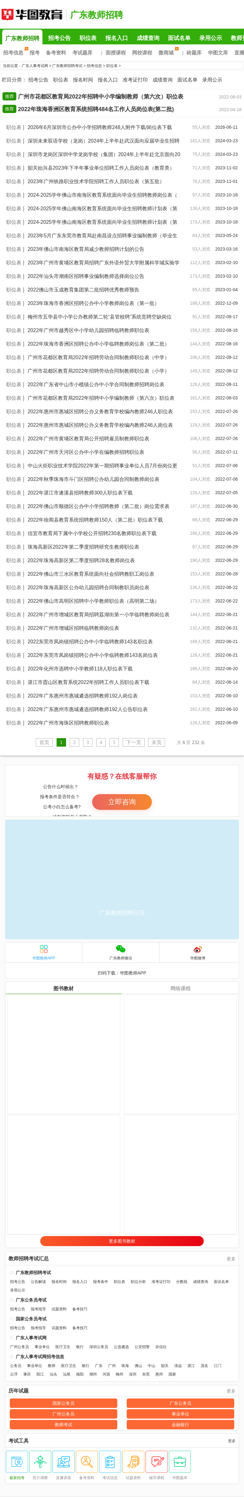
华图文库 (218, 52)
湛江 (191, 1366)
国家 (172, 1374)
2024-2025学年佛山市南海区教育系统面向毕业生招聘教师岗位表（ (103, 195)
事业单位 (42, 1347)
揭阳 (80, 1374)
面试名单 (179, 38)
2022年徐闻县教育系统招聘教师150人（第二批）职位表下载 (95, 520)
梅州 (119, 1374)
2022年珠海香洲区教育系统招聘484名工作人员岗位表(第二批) (96, 109)
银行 (80, 1347)
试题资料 (59, 1309)
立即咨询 (122, 802)
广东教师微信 (120, 952)
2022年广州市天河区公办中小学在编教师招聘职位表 (86, 452)
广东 (99, 1366)
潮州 (93, 1374)
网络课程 (180, 988)
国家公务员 (64, 1403)
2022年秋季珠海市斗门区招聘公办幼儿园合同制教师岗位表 (94, 479)
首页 (44, 742)
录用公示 (210, 38)
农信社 (161, 1347)
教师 (51, 1366)
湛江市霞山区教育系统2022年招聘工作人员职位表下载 (89, 682)
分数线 (181, 1282)
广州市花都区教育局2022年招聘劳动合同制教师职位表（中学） (99, 357)
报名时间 (83, 79)
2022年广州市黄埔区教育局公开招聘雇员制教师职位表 (89, 438)
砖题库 (194, 52)
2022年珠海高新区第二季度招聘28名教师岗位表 (81, 560)
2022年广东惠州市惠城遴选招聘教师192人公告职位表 (88, 709)
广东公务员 (180, 1403)
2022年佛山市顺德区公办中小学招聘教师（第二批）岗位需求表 (99, 506)
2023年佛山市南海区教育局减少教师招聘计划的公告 (86, 249)
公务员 (15, 1366)
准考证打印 (135, 79)
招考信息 (14, 52)
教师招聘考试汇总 (28, 1258)
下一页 (133, 742)
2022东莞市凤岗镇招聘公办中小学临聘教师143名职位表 (90, 641)
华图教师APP (43, 952)
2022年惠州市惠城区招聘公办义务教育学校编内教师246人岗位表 (100, 425)
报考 (35, 52)
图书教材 (63, 988)
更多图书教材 (122, 1241)
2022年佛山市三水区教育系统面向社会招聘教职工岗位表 (91, 574)
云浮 (14, 1374)
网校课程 (142, 52)
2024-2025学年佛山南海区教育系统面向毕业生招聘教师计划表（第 (103, 208)
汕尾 (66, 1374)
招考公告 (59, 38)
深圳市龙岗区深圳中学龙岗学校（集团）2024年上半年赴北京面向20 (104, 154)
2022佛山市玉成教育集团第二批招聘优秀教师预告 (84, 289)
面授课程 (116, 52)
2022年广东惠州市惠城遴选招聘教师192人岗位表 (83, 695)
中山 (151, 1366)
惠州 (159, 1374)
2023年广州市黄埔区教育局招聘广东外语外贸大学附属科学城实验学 (104, 262)
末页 (157, 742)
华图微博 (197, 952)
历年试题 (18, 1390)
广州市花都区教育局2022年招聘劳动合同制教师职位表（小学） (99, 371)
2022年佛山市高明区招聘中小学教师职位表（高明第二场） (94, 601)
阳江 (40, 1374)
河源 (106, 1374)
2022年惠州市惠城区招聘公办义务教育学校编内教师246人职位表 (100, 411)
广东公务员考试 (31, 1299)
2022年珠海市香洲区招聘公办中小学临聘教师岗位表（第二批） (99, 344)
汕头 (53, 1374)
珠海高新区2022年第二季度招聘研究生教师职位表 (84, 547)
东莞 (146, 1374)
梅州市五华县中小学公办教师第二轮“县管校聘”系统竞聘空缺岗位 (100, 316)
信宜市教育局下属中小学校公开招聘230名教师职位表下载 (92, 533)
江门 (217, 1366)
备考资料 (56, 52)
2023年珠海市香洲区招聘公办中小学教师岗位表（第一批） (94, 303)
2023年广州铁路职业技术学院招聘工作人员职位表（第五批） (96, 181)
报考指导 (38, 1309)
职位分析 (138, 1282)
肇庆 (27, 1374)
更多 (231, 1258)
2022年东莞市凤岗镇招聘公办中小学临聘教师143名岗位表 (93, 655)
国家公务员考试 (31, 1318)
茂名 (204, 1366)
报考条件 (100, 1282)
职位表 (88, 38)
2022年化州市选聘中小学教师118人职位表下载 (80, 668)
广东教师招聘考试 (67, 66)
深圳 (132, 1374)
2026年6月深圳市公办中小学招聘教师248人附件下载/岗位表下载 (100, 127)
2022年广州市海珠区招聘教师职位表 (68, 723)
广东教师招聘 (96, 15)
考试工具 (18, 1440)
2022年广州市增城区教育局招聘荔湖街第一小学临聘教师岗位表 (99, 614)
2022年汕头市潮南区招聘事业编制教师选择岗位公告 (86, 276)
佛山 (138, 1366)
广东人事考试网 (31, 14)
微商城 (167, 52)
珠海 (125, 1366)
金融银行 (180, 1424)
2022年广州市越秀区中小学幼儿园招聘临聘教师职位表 (89, 330)
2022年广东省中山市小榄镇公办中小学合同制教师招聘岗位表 (96, 384)
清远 (178, 1366)
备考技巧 (79, 1309)
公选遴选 (121, 1347)
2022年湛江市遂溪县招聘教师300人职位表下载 (80, 492)
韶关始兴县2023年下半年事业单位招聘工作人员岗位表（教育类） (101, 168)
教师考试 (63, 1424)
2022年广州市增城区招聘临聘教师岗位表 (73, 628)
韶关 (165, 1366)
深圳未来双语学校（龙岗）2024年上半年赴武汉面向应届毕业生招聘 (104, 141)
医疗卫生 (62, 1347)
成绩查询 (148, 38)
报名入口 (116, 38)
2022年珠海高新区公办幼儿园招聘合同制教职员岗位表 (89, 587)
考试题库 (82, 52)
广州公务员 (19, 1347)
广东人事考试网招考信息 (40, 1356)
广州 (112, 1366)
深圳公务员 (98, 1347)
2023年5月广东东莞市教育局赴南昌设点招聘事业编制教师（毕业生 (103, 235)
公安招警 (142, 1347)
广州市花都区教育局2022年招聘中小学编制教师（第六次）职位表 (100, 96)
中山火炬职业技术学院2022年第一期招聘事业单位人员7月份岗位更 (103, 465)
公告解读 (38, 1282)
